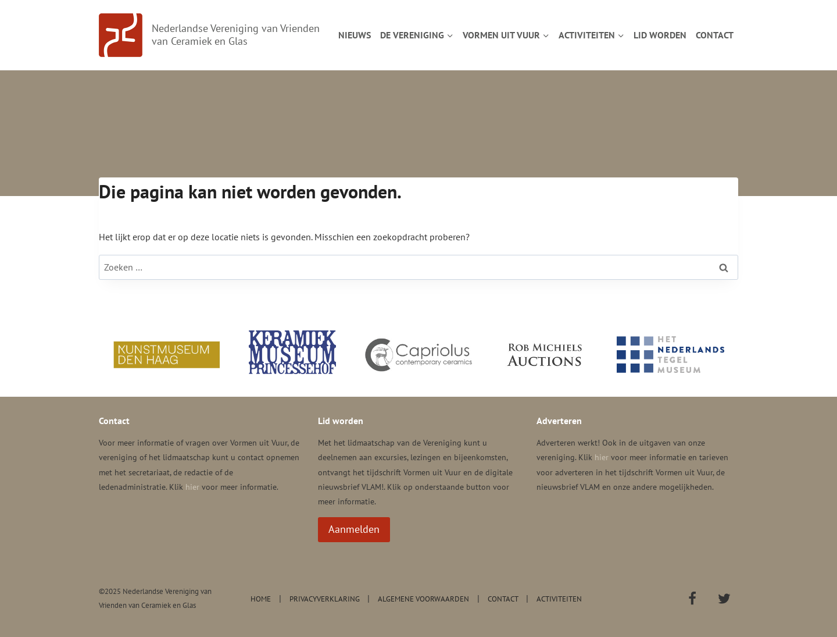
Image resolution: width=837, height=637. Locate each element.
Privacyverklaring (324, 599)
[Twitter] (724, 599)
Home (261, 599)
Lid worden (660, 35)
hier (192, 487)
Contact (715, 35)
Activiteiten (559, 599)
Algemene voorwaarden (423, 599)
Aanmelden (354, 529)
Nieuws (354, 35)
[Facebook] (692, 599)
